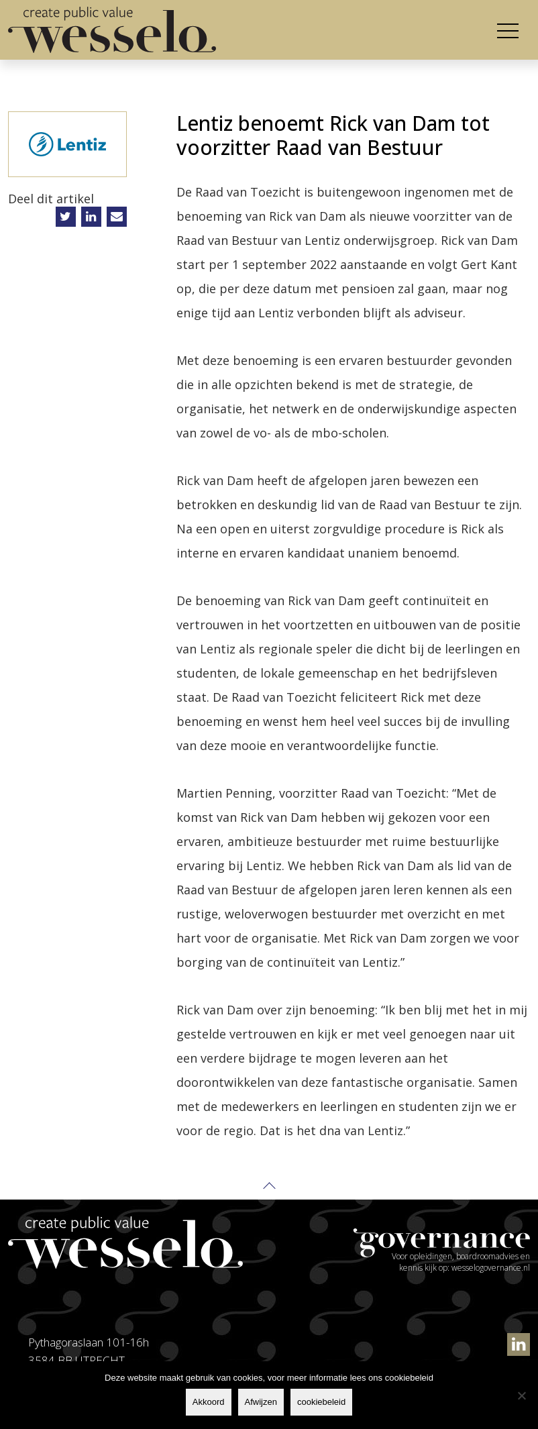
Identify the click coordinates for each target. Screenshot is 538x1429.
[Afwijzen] (521, 1395)
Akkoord (209, 1402)
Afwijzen (261, 1402)
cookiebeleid (321, 1402)
